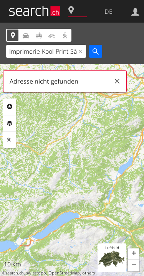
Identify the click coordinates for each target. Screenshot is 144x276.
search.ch (14, 273)
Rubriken (9, 107)
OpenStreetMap (64, 273)
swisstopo (36, 273)
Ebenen (9, 123)
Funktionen (9, 140)
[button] (133, 254)
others (88, 273)
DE (108, 11)
